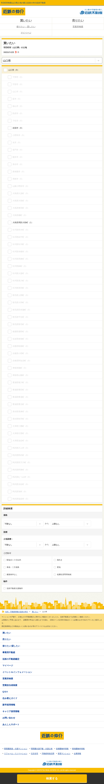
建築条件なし (12, 574)
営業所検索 (78, 26)
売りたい (78, 20)
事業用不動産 (8, 652)
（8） (18, 128)
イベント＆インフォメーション (17, 672)
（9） (13, 70)
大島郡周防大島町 (20, 222)
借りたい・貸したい (25, 26)
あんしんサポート (10, 724)
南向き (59, 560)
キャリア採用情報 (10, 711)
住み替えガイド (9, 698)
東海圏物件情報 (78, 749)
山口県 (11, 70)
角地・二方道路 (13, 567)
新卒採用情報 (8, 705)
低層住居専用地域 (64, 574)
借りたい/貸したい (11, 646)
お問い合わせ (8, 718)
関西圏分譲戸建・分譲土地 (41, 749)
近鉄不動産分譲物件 (15, 588)
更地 (59, 567)
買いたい (26, 20)
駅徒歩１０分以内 (14, 560)
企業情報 (77, 753)
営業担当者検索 (9, 685)
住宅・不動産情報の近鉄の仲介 (16, 612)
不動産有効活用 (48, 753)
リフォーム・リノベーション (15, 753)
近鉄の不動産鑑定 (10, 659)
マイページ (26, 33)
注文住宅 (34, 753)
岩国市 (15, 128)
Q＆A (5, 691)
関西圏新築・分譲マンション (15, 749)
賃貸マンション (64, 753)
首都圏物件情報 (62, 749)
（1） (23, 222)
